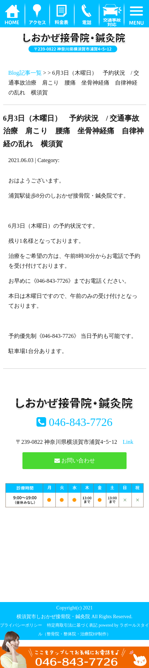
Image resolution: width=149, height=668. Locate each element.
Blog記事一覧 (25, 73)
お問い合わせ (74, 460)
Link (128, 442)
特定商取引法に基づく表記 (72, 625)
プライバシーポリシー (21, 625)
